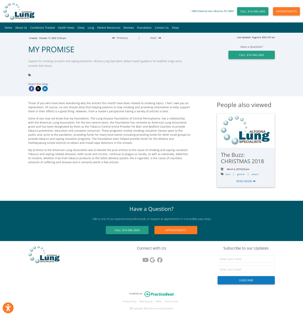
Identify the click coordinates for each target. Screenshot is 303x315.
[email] (246, 269)
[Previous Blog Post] (120, 38)
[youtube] (144, 258)
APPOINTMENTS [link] (175, 230)
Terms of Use (171, 301)
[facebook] (159, 258)
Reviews (128, 27)
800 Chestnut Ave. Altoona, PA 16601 (213, 11)
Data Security (146, 301)
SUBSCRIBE (246, 280)
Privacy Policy (129, 301)
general (241, 174)
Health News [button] (66, 27)
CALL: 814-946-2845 (252, 11)
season (255, 174)
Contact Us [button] (162, 27)
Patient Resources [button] (108, 27)
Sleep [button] (81, 27)
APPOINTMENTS (286, 11)
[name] (246, 259)
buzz (228, 174)
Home (8, 27)
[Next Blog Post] (155, 38)
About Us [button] (21, 27)
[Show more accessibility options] (8, 307)
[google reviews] (151, 258)
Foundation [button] (144, 27)
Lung (91, 27)
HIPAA (159, 301)
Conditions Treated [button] (42, 27)
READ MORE (245, 181)
